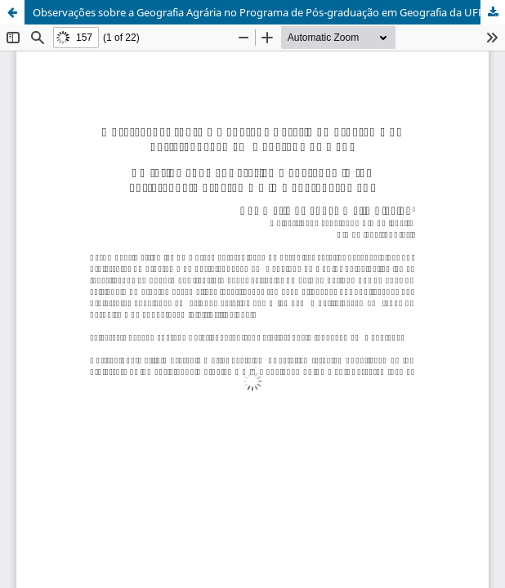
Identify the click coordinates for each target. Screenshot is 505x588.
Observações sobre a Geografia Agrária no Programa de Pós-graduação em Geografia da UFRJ (260, 12)
